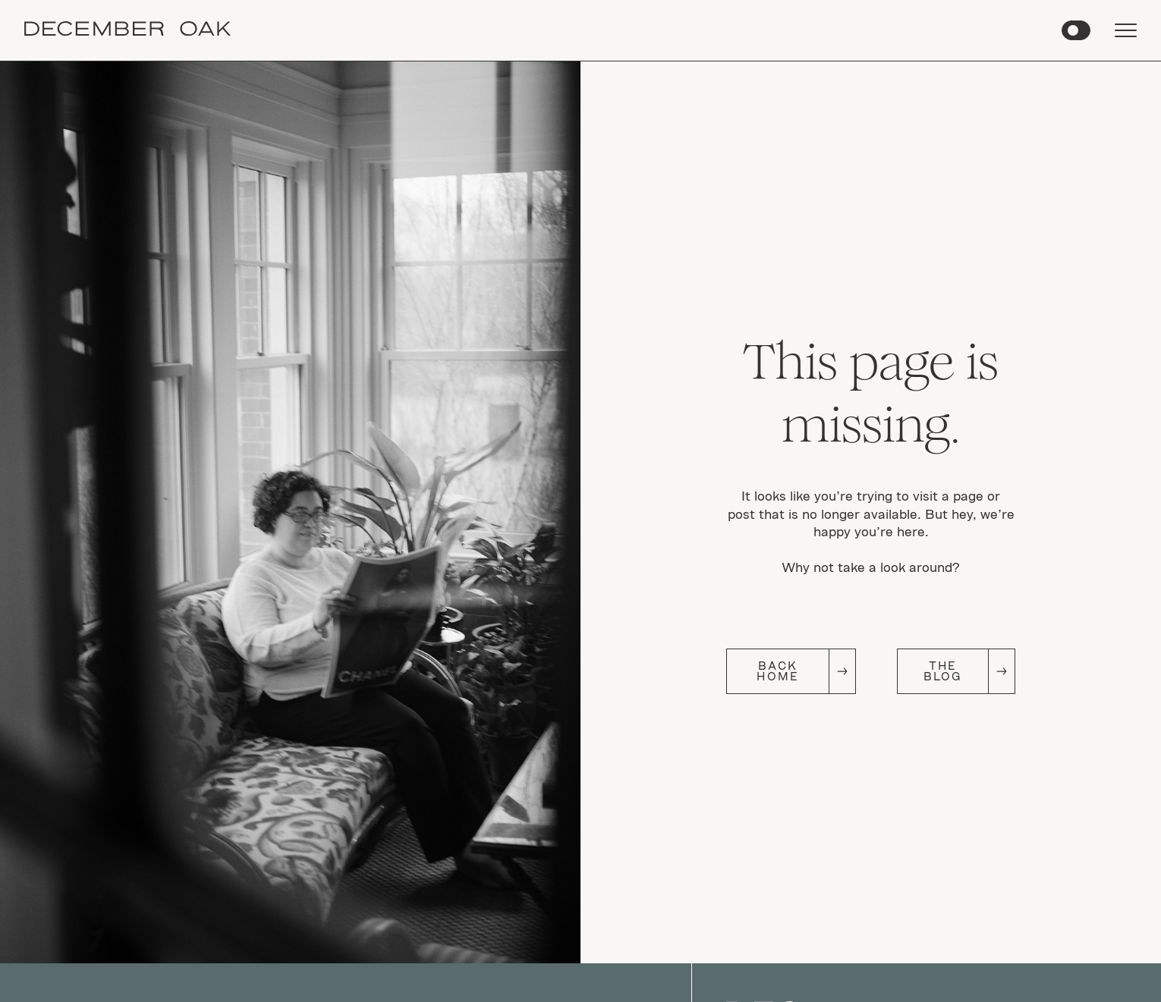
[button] (1076, 30)
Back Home (777, 671)
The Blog (942, 671)
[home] (127, 30)
